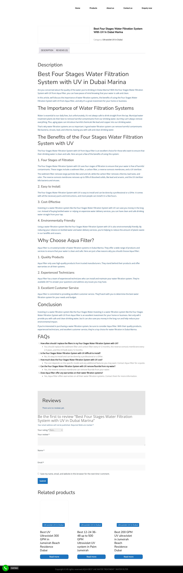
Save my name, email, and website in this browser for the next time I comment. (75, 474)
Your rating (43, 430)
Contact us (127, 8)
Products (93, 8)
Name (41, 450)
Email (41, 462)
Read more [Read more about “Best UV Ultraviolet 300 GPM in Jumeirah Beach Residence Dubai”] (54, 556)
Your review (44, 434)
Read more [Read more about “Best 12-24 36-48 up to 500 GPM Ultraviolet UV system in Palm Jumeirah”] (91, 556)
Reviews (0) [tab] (62, 50)
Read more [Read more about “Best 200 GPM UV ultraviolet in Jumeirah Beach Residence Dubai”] (128, 556)
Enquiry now (147, 8)
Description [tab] (47, 50)
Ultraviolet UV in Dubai (112, 39)
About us (110, 8)
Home (77, 8)
